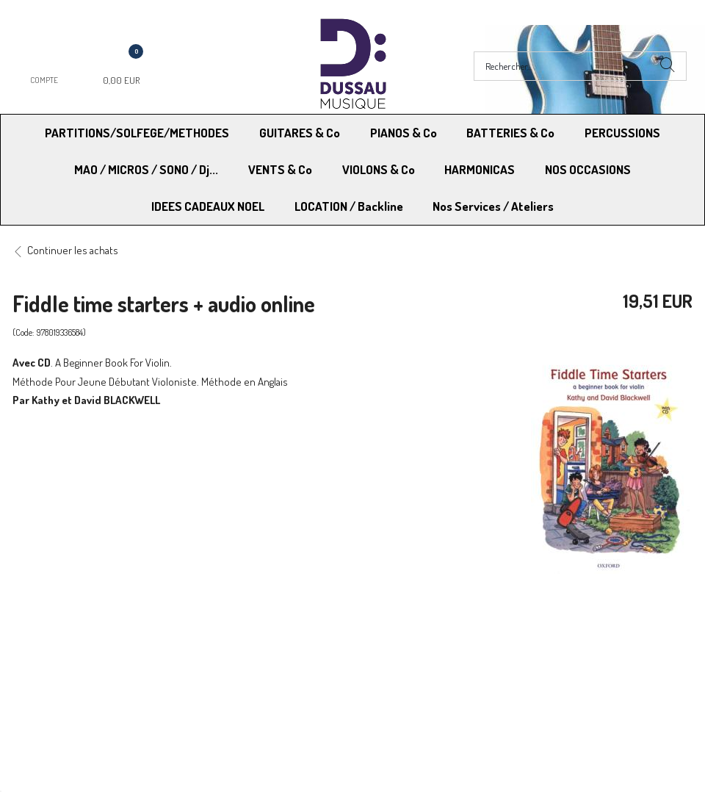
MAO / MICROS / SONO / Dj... (146, 169)
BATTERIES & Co (510, 132)
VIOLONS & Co (378, 169)
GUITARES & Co (299, 132)
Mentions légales (558, 640)
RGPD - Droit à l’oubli (69, 677)
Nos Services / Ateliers (493, 206)
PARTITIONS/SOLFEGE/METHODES (137, 132)
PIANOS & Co (403, 132)
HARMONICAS (479, 169)
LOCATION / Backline (348, 206)
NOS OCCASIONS (588, 169)
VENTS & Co (280, 169)
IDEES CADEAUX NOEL (207, 206)
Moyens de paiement (237, 640)
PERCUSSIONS (622, 132)
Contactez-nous (226, 677)
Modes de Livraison (68, 640)
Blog (530, 677)
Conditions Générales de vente (425, 640)
